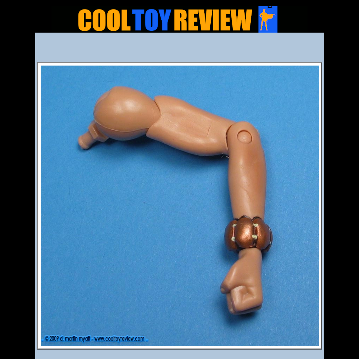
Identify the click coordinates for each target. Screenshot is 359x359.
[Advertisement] (179, 49)
